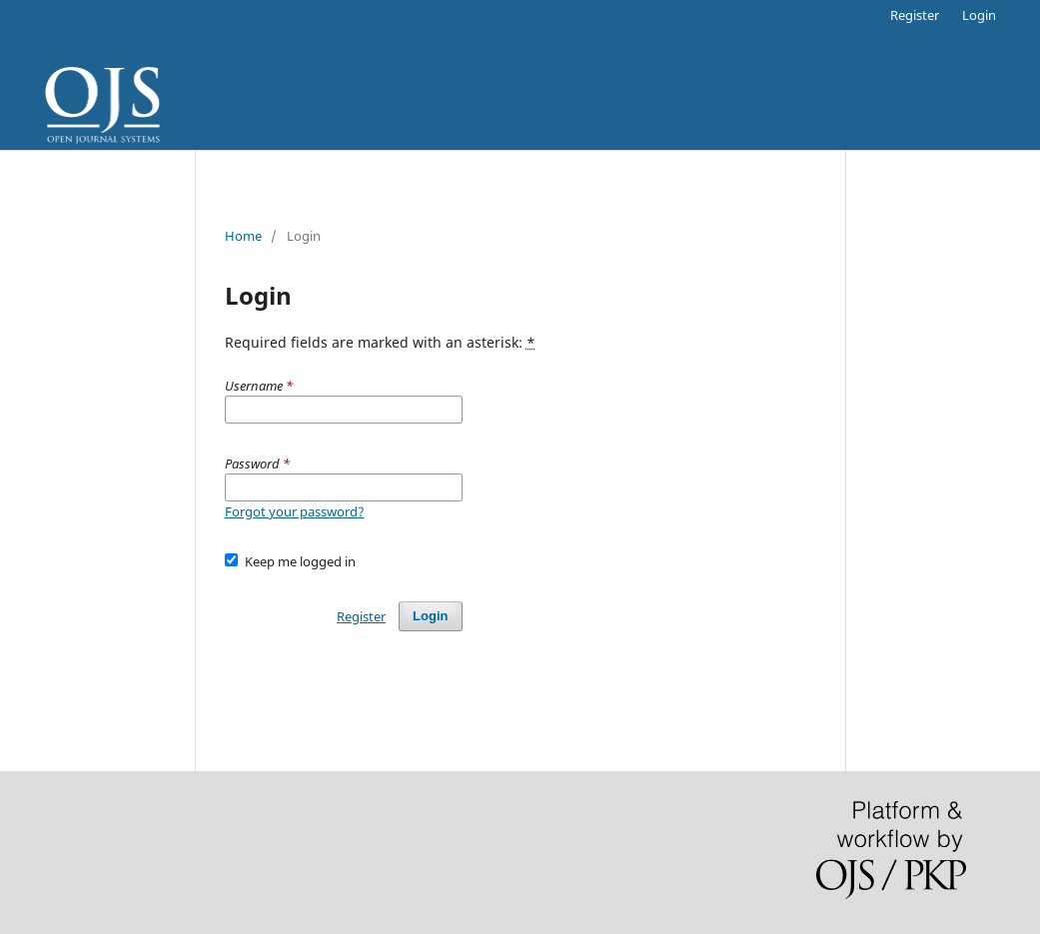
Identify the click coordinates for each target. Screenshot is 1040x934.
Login (979, 15)
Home (243, 236)
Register (914, 15)
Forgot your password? (295, 511)
